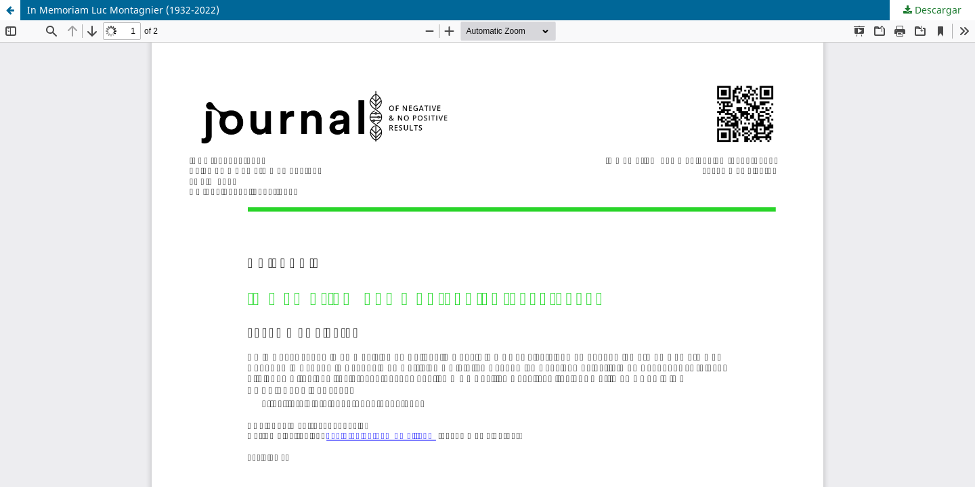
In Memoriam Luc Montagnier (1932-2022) (123, 9)
